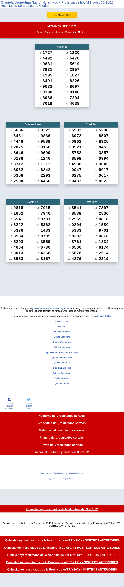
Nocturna (82, 32)
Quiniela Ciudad (62, 383)
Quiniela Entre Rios (62, 368)
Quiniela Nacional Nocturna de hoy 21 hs (50, 308)
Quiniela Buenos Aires (62, 357)
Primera (49, 32)
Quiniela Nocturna (62, 347)
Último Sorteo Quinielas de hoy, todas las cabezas (61, 473)
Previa (40, 32)
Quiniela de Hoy (103, 316)
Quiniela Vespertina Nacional (23, 2)
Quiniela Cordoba (62, 378)
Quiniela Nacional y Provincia (62, 478)
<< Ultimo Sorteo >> (62, 15)
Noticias (62, 326)
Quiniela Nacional (62, 321)
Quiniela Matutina (62, 337)
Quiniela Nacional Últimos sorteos (62, 352)
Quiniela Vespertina (62, 342)
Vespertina (71, 32)
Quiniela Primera (62, 332)
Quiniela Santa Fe (62, 363)
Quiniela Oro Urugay (62, 373)
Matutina (59, 32)
